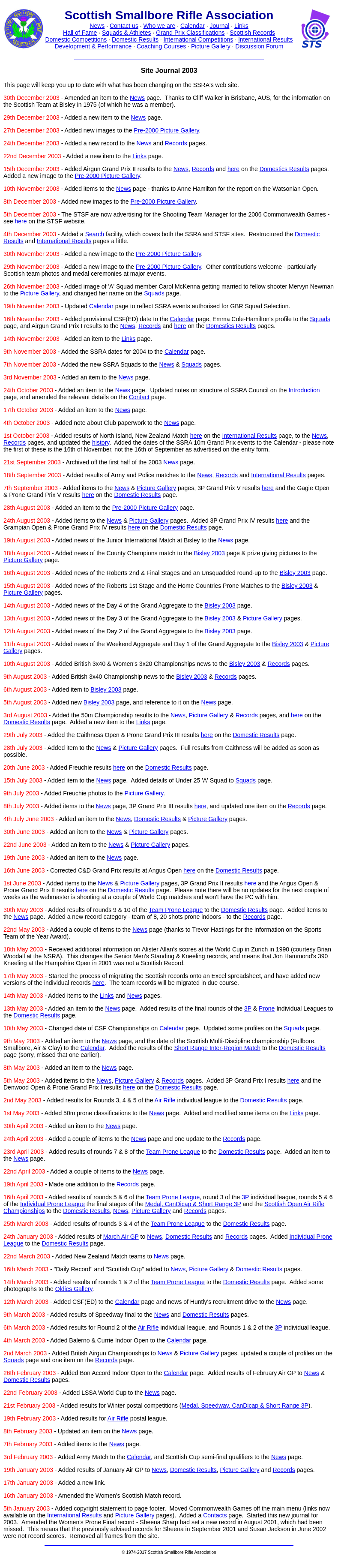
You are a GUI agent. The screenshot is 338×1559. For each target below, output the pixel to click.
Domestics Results (284, 169)
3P (247, 1008)
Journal (219, 25)
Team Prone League (176, 909)
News (97, 25)
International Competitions (198, 39)
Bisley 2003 (209, 553)
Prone (267, 1008)
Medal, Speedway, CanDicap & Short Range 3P (245, 1405)
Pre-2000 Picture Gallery (166, 130)
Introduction (304, 390)
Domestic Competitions (76, 39)
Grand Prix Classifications (190, 32)
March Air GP (121, 1236)
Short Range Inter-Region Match (217, 1047)
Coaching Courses (161, 46)
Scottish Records (252, 32)
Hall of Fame (80, 32)
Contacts (215, 1515)
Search (94, 234)
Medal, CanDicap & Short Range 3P (193, 1204)
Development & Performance (93, 46)
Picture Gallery (210, 46)
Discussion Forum (259, 46)
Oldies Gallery (74, 1288)
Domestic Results (135, 39)
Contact (139, 397)
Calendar (192, 25)
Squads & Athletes (126, 32)
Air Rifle (165, 1100)
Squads (154, 293)
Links (241, 25)
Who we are (160, 25)
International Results (265, 39)
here (233, 169)
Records (176, 143)
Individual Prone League (52, 1204)
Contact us (124, 25)
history (100, 442)
